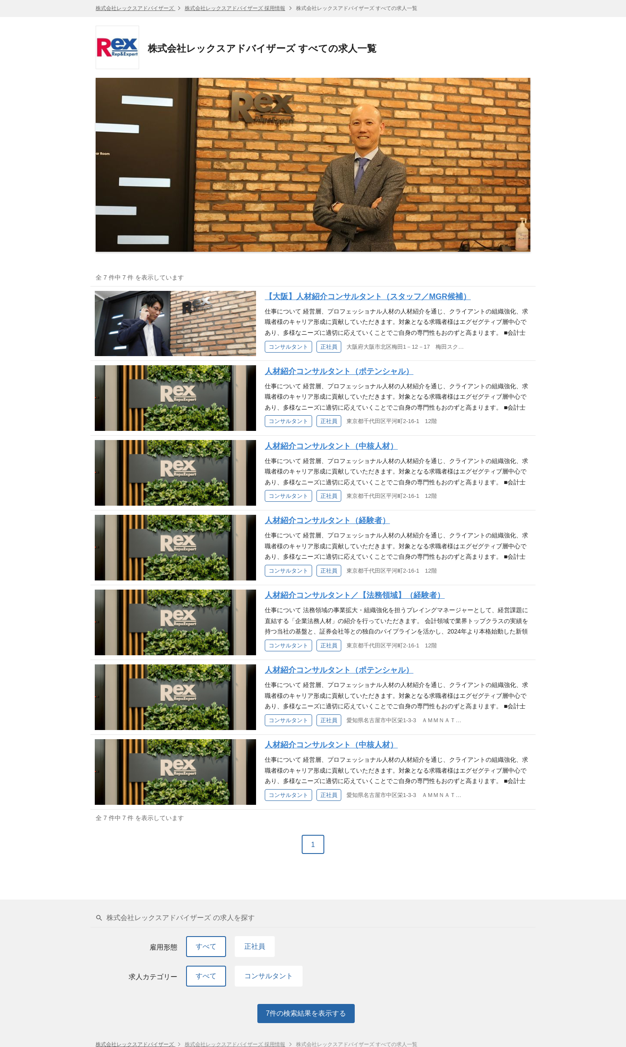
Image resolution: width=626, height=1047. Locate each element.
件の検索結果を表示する (306, 1013)
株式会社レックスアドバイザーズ (135, 8)
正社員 (254, 946)
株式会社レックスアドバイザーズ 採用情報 (235, 8)
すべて (206, 946)
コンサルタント (268, 976)
